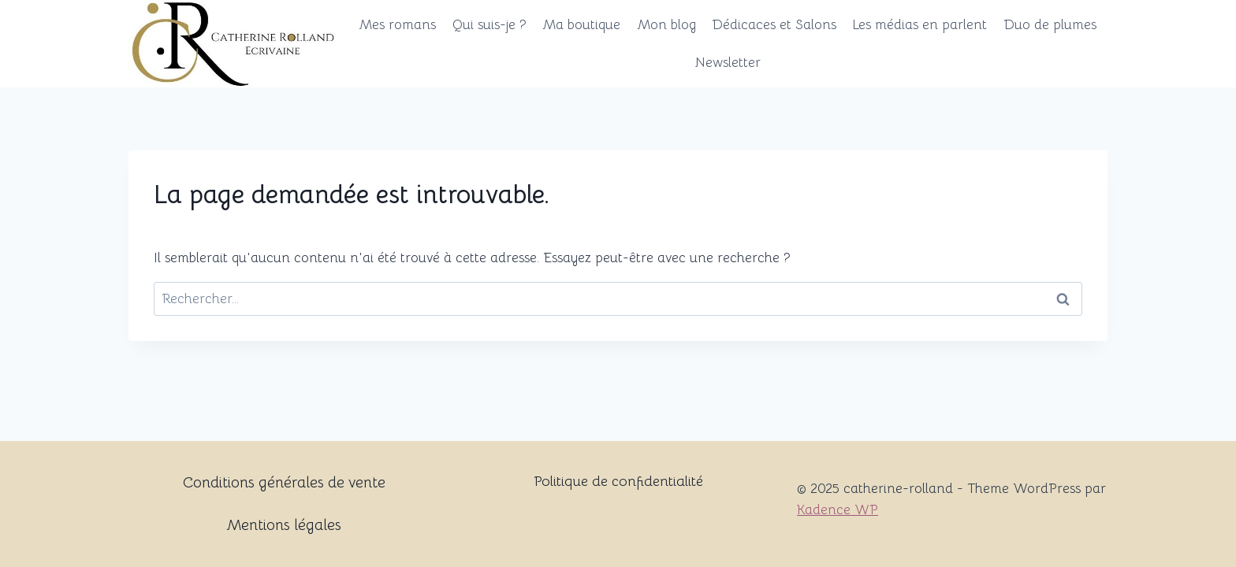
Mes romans (397, 25)
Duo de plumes (1049, 25)
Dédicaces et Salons (774, 25)
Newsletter (728, 62)
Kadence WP (837, 510)
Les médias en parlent (919, 25)
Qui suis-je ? (489, 25)
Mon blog (666, 25)
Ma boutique (581, 25)
